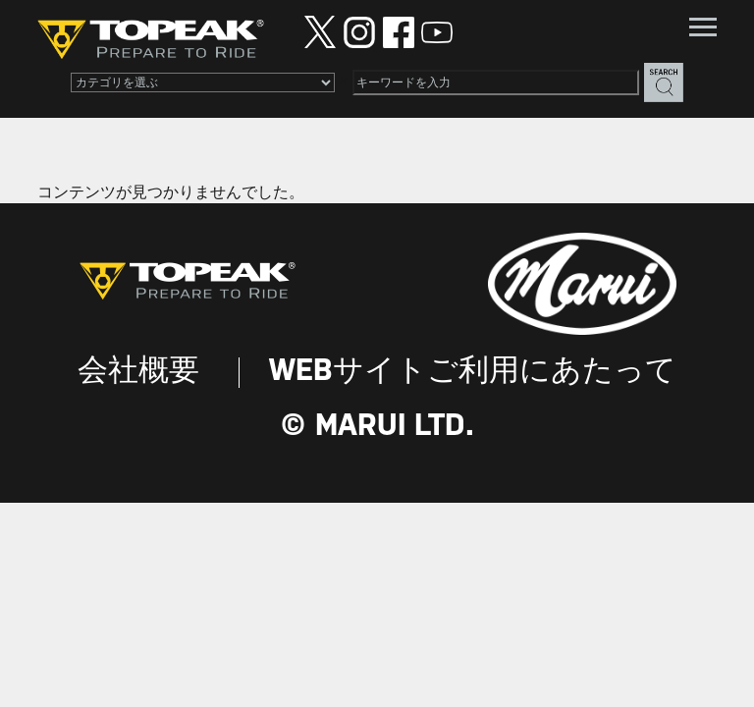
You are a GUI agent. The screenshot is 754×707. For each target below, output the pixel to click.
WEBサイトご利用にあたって (472, 371)
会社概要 (138, 371)
